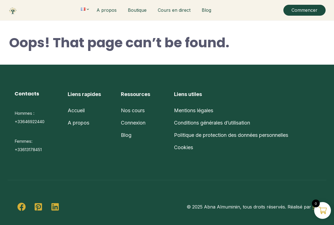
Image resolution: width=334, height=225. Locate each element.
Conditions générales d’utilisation (212, 123)
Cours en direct (174, 10)
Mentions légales (193, 110)
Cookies (183, 147)
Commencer (304, 10)
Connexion (133, 123)
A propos (107, 10)
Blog (206, 10)
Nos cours (133, 110)
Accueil (76, 110)
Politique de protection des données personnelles (231, 135)
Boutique (137, 10)
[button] (22, 207)
